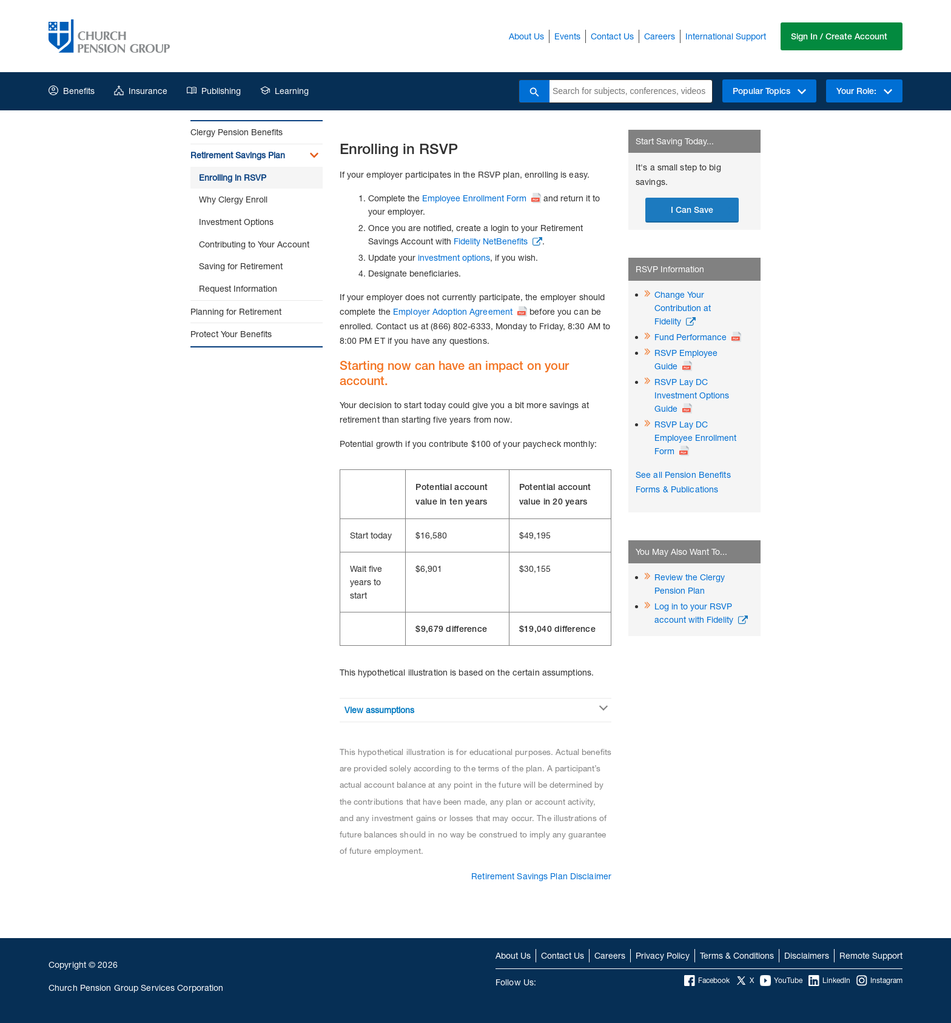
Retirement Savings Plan (237, 155)
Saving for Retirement (241, 266)
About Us (526, 36)
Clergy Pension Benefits (236, 132)
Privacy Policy (663, 955)
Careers (659, 36)
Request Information (238, 288)
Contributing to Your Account (254, 244)
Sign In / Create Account (839, 36)
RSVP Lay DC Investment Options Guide (691, 395)
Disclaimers (806, 955)
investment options (454, 257)
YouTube (781, 980)
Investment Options (236, 221)
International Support (725, 36)
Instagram (879, 980)
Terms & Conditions (737, 955)
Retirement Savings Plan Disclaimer (541, 876)
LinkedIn (829, 980)
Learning (284, 91)
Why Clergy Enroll (233, 199)
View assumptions (379, 710)
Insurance (140, 91)
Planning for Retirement (235, 311)
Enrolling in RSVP (232, 177)
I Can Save (692, 210)
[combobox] (630, 91)
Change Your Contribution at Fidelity (682, 307)
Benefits (72, 91)
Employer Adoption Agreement (452, 311)
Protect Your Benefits (231, 334)
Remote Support (870, 955)
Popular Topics (769, 91)
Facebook (707, 980)
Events (567, 36)
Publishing (214, 91)
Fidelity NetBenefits (491, 241)
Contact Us (612, 36)
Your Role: (864, 91)
